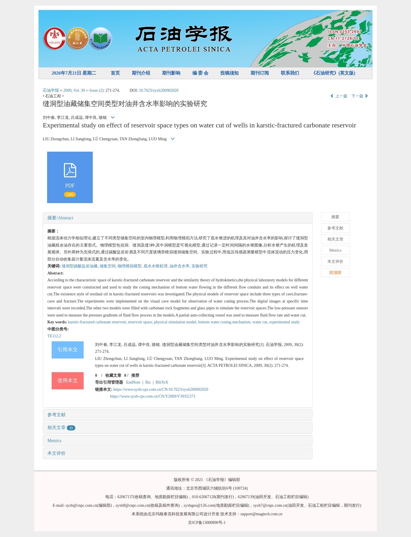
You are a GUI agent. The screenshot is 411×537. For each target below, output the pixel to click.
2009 (67, 90)
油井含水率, (181, 266)
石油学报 (51, 90)
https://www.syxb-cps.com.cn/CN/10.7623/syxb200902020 (160, 389)
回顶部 (335, 272)
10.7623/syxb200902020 (159, 90)
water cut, (261, 322)
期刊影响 (171, 73)
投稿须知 (229, 73)
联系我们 (290, 73)
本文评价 (56, 453)
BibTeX (162, 382)
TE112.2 (54, 336)
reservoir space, (141, 322)
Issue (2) (97, 90)
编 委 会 (200, 73)
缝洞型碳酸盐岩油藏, (81, 266)
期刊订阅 (260, 73)
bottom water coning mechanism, (225, 322)
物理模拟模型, (131, 266)
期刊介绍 (141, 73)
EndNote (133, 382)
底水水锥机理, (157, 266)
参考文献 (56, 414)
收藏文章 (113, 375)
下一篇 (359, 96)
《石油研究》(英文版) (333, 73)
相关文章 (61, 427)
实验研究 (199, 266)
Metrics (54, 440)
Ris (148, 382)
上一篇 (338, 96)
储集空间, (109, 266)
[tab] (177, 218)
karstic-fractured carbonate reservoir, (98, 322)
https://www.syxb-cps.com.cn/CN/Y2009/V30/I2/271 (153, 396)
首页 (115, 73)
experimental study (284, 322)
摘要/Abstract (60, 217)
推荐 (135, 375)
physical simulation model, (176, 322)
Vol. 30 (79, 90)
